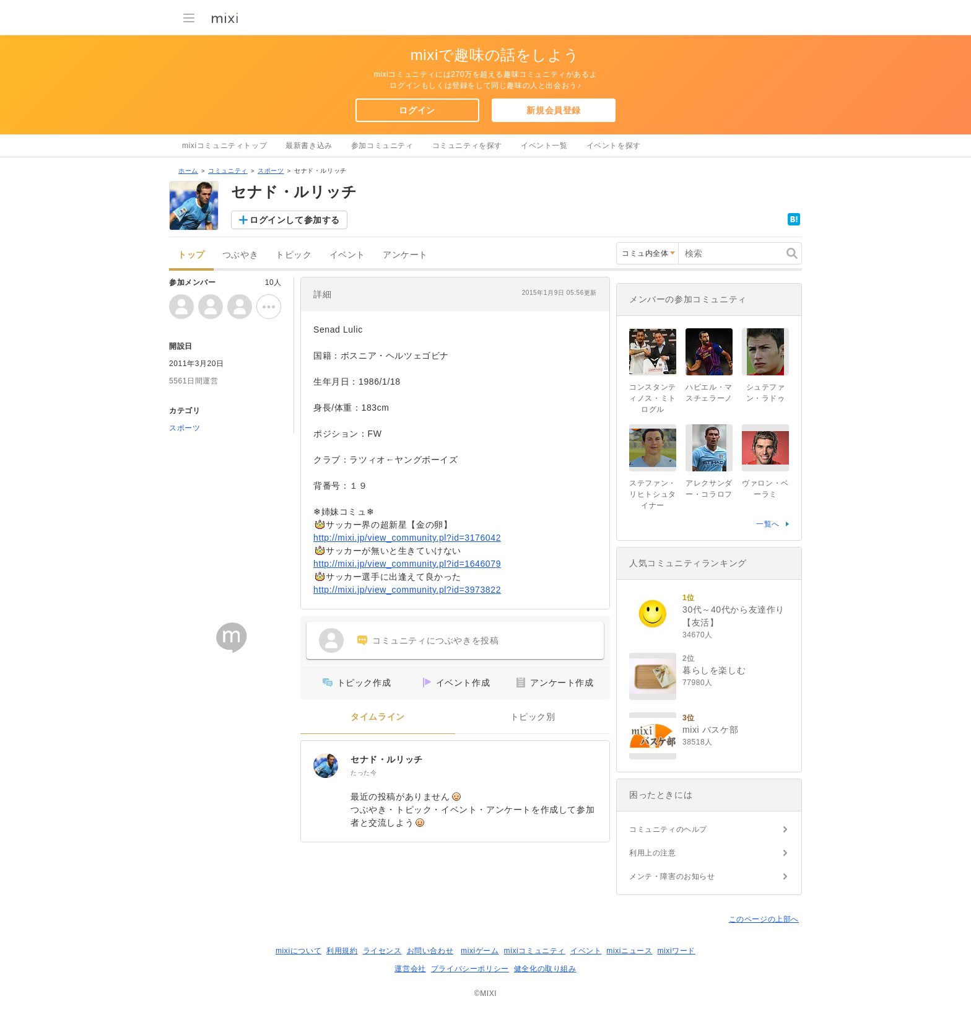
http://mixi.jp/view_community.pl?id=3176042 (407, 538)
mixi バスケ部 (710, 730)
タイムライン (378, 717)
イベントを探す (613, 145)
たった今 (364, 772)
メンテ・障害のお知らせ (672, 876)
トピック (293, 255)
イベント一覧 (544, 145)
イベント (347, 255)
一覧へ (768, 524)
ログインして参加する (295, 220)
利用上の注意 (652, 853)
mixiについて (298, 950)
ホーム (188, 170)
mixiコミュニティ (534, 950)
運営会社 (409, 968)
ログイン (417, 110)
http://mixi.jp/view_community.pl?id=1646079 (407, 564)
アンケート (405, 255)
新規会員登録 (553, 110)
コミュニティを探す (467, 145)
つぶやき (240, 255)
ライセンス (382, 950)
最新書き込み (309, 145)
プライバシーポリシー (470, 968)
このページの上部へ (764, 919)
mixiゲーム (480, 950)
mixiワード (676, 950)
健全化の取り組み (545, 968)
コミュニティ (228, 170)
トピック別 (532, 717)
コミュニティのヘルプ (668, 829)
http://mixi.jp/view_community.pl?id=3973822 (407, 590)
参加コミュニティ (382, 145)
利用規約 (341, 950)
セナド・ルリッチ (387, 759)
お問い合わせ (430, 950)
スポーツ (271, 170)
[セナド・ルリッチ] (325, 765)
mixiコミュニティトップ (224, 145)
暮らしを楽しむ (714, 670)
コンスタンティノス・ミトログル (652, 398)
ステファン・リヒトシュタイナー (652, 494)
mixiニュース (629, 950)
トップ (191, 255)
